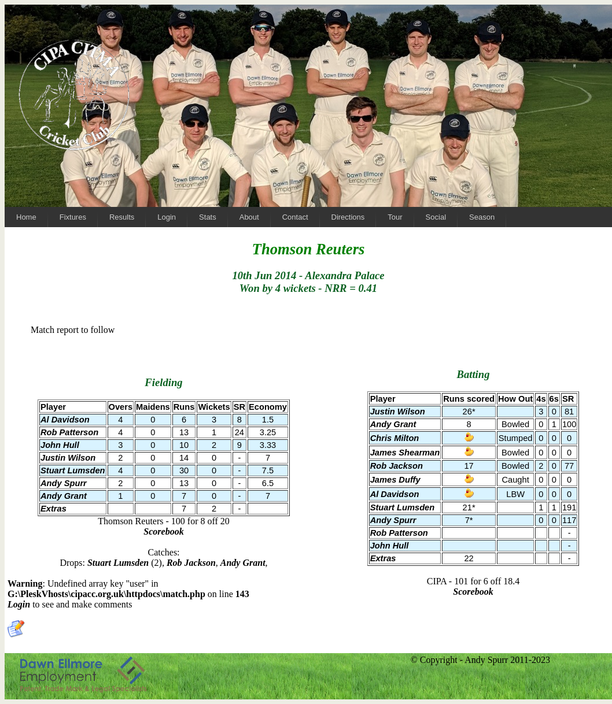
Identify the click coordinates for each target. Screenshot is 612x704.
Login (19, 604)
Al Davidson (394, 494)
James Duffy (395, 479)
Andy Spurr (393, 520)
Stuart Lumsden (402, 507)
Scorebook (473, 591)
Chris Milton (394, 438)
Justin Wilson (397, 411)
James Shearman (405, 452)
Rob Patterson (399, 533)
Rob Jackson (396, 465)
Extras (383, 558)
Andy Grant (393, 424)
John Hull (389, 545)
